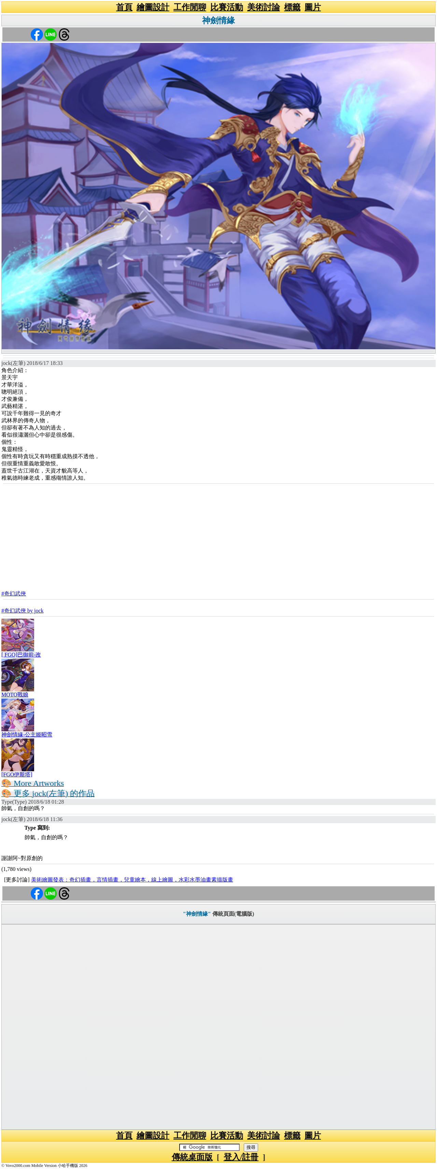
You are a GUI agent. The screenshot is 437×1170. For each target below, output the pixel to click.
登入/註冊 (241, 1157)
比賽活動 (226, 7)
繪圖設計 (153, 7)
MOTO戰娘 (14, 694)
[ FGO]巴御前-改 (21, 655)
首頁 (124, 7)
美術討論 (263, 7)
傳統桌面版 (192, 1157)
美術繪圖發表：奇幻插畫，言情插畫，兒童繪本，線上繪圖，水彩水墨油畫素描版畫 (132, 880)
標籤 (292, 7)
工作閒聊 (189, 7)
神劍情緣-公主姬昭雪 (26, 734)
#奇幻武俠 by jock (22, 611)
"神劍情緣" (197, 914)
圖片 (313, 7)
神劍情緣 (218, 20)
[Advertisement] (218, 534)
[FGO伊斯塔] (16, 774)
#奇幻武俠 (13, 593)
